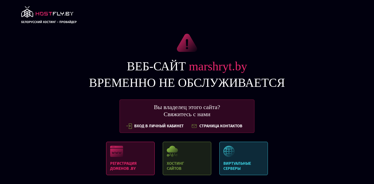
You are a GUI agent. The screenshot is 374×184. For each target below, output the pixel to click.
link (49, 16)
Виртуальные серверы (243, 158)
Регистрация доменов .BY (130, 158)
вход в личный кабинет (155, 126)
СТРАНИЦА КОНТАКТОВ (216, 126)
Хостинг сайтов (187, 158)
